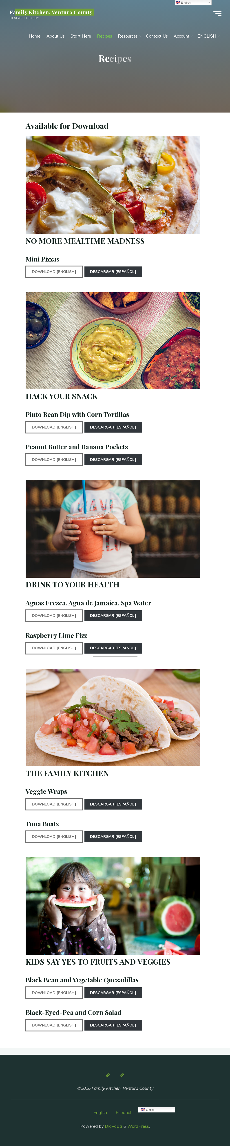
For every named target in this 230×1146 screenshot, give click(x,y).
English (100, 1112)
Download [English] (54, 271)
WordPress (138, 1126)
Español (123, 1112)
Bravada (113, 1126)
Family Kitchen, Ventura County (51, 12)
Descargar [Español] (113, 271)
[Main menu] (217, 13)
